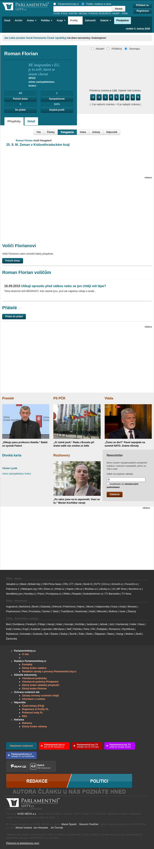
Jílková (89, 606)
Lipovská (47, 629)
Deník (78, 584)
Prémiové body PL (32, 712)
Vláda (109, 398)
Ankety (96, 132)
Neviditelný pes (14, 593)
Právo (41, 593)
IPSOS (64, 13)
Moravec (132, 606)
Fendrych (31, 624)
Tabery (110, 634)
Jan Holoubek (40, 827)
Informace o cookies (33, 699)
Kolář (9, 629)
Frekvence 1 (13, 589)
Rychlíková (128, 629)
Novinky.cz (30, 593)
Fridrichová (69, 606)
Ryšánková (12, 634)
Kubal (123, 606)
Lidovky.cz (104, 589)
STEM (125, 13)
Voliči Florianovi (19, 245)
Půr (93, 629)
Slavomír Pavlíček (88, 824)
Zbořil (139, 634)
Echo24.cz (117, 584)
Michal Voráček (24, 827)
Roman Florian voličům (26, 272)
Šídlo (81, 634)
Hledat (118, 8)
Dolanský (45, 606)
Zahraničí (90, 20)
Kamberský (122, 624)
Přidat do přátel (14, 316)
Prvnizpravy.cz (53, 593)
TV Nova (126, 593)
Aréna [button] (31, 20)
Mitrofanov (59, 629)
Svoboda (37, 634)
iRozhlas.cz (90, 589)
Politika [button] (46, 20)
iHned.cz (60, 589)
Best (8, 624)
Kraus (114, 606)
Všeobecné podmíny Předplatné (40, 681)
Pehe (86, 629)
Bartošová (24, 606)
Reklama (27, 723)
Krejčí (26, 629)
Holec (59, 624)
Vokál (92, 611)
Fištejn (41, 624)
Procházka (34, 611)
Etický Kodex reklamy (34, 726)
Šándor (54, 634)
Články (51, 132)
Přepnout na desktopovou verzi (22, 843)
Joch (111, 624)
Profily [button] (75, 20)
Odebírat (115, 494)
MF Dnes (122, 589)
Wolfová (113, 611)
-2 (99, 97)
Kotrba (17, 629)
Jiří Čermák (57, 827)
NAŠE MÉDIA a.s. (27, 813)
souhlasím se (123, 485)
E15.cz (106, 584)
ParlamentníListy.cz (66, 4)
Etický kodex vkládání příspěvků (40, 685)
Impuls (69, 589)
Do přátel (20, 109)
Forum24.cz (131, 584)
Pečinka (77, 629)
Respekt (76, 593)
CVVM (56, 13)
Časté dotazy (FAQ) (33, 705)
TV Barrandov (112, 593)
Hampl (50, 624)
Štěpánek (100, 634)
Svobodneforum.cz (93, 593)
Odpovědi (111, 132)
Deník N (87, 584)
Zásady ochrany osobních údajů (40, 695)
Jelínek (103, 624)
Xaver (122, 611)
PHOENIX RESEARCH (99, 13)
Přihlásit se (142, 5)
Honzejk (68, 624)
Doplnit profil (56, 109)
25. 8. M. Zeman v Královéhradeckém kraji (38, 144)
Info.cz (78, 589)
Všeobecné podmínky (34, 678)
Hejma (80, 606)
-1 (105, 97)
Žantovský (11, 638)
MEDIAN (83, 13)
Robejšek (102, 629)
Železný (132, 611)
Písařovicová (13, 611)
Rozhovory (61, 455)
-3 (93, 97)
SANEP (116, 13)
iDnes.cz (48, 589)
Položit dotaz (20, 98)
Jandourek (92, 624)
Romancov (114, 629)
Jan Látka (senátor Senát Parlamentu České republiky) (35, 38)
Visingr (119, 634)
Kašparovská (102, 606)
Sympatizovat (57, 98)
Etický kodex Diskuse (34, 688)
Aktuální (97, 48)
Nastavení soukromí (21, 745)
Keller (133, 624)
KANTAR (73, 13)
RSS (24, 716)
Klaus (141, 624)
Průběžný (114, 48)
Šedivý (64, 634)
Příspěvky (14, 121)
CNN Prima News (51, 584)
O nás (25, 654)
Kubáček (35, 629)
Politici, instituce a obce (96, 4)
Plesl (24, 611)
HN (40, 589)
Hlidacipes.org (28, 589)
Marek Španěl (69, 824)
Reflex (66, 593)
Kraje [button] (61, 20)
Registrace (143, 10)
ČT (71, 584)
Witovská (102, 611)
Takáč (56, 611)
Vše (38, 132)
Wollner (130, 634)
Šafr (46, 634)
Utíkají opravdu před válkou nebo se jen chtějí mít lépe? (55, 286)
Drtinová (56, 606)
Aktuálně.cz (12, 584)
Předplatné (122, 20)
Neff (69, 629)
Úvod (7, 20)
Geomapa (132, 48)
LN (113, 589)
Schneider (25, 634)
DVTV (97, 584)
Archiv (18, 20)
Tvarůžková (67, 611)
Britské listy (34, 584)
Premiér (8, 398)
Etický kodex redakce (34, 668)
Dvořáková (18, 624)
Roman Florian (24, 140)
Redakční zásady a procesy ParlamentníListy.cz (49, 671)
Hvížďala (79, 624)
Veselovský (81, 611)
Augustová (11, 606)
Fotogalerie (67, 132)
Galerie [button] (105, 20)
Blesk (23, 584)
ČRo (65, 584)
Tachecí (46, 611)
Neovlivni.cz (135, 589)
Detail (31, 121)
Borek (35, 606)
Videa (83, 132)
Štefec (89, 634)
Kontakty (27, 664)
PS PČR (59, 398)
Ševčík (73, 634)
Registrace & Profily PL (35, 709)
